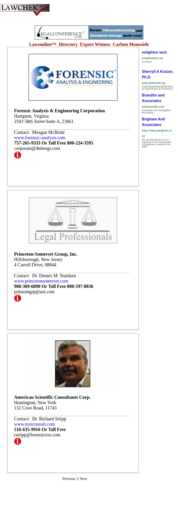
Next (83, 479)
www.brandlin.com (153, 106)
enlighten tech (154, 52)
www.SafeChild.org (153, 83)
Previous (68, 479)
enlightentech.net (152, 58)
